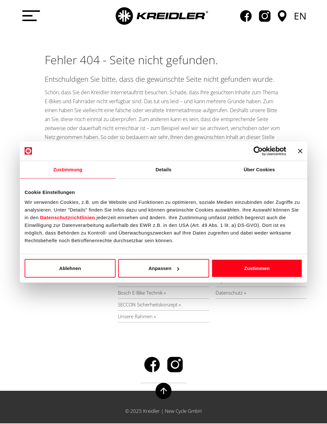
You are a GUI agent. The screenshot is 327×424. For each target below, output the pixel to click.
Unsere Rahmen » (137, 316)
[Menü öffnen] (30, 16)
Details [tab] (163, 169)
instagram (264, 16)
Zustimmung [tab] (67, 169)
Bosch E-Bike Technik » (142, 293)
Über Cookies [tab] (259, 169)
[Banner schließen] (300, 151)
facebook (246, 16)
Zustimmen (257, 268)
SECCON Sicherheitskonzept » (149, 305)
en (300, 16)
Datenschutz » (231, 293)
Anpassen (163, 268)
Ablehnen (70, 268)
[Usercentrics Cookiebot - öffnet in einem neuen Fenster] (258, 151)
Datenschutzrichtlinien (67, 217)
